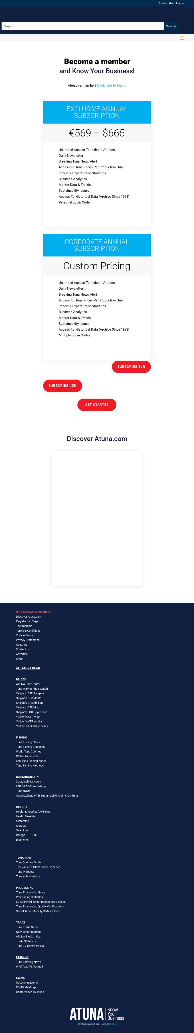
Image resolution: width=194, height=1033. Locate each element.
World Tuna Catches (28, 751)
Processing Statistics (29, 897)
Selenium (22, 830)
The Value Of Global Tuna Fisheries (38, 867)
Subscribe (166, 3)
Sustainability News (28, 781)
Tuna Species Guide (28, 862)
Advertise (22, 654)
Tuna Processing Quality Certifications (40, 906)
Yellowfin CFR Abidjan (29, 721)
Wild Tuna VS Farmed (29, 966)
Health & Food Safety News (33, 811)
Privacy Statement (27, 640)
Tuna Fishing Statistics (30, 746)
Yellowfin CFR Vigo (28, 716)
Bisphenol (22, 839)
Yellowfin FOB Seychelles (32, 726)
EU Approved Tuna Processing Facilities (41, 901)
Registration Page (27, 621)
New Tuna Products (28, 931)
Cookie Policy (24, 635)
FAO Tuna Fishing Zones (31, 761)
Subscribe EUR (131, 367)
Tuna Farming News (28, 962)
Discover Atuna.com (28, 616)
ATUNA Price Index (28, 684)
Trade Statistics (26, 941)
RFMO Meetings (26, 987)
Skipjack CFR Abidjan (29, 702)
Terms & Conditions (28, 630)
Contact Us (23, 649)
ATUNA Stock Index (28, 936)
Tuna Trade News (27, 927)
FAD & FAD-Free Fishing (31, 786)
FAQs (19, 658)
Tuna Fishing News (28, 742)
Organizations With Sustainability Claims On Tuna (47, 795)
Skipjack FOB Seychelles (31, 712)
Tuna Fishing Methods (30, 765)
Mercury (21, 825)
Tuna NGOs (23, 791)
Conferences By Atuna (30, 992)
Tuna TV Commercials (30, 946)
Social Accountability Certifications (38, 911)
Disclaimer (113, 1024)
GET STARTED (97, 405)
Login (180, 3)
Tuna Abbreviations (28, 876)
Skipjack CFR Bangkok (30, 693)
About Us (21, 644)
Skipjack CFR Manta (28, 698)
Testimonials (24, 626)
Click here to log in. (111, 85)
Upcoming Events (27, 982)
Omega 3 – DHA (26, 835)
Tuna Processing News (30, 892)
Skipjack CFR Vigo (27, 707)
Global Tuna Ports (27, 756)
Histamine (22, 821)
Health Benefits (25, 816)
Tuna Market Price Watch (32, 688)
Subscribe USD (62, 386)
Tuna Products (25, 871)
